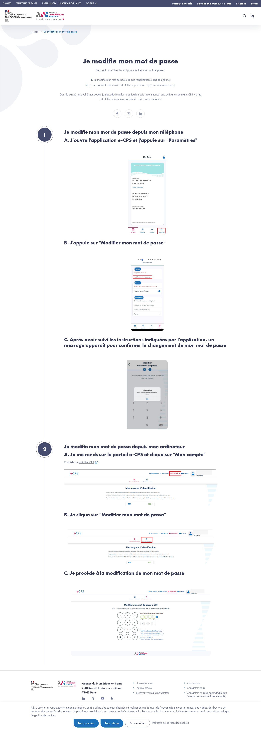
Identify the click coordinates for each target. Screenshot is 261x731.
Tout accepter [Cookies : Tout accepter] (86, 723)
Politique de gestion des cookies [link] (170, 723)
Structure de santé (26, 3)
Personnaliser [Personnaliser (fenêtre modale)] (138, 723)
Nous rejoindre (143, 683)
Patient (90, 3)
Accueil (36, 31)
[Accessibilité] (252, 16)
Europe (255, 3)
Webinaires (192, 683)
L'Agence (241, 3)
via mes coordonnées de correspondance (137, 99)
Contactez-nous (194, 688)
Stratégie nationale (182, 3)
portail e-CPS (86, 462)
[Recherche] (244, 16)
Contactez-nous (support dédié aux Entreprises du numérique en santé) (205, 694)
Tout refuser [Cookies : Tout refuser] (112, 723)
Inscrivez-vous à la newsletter (151, 693)
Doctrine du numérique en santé (214, 3)
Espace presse (142, 688)
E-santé (6, 3)
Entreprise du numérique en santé (61, 3)
